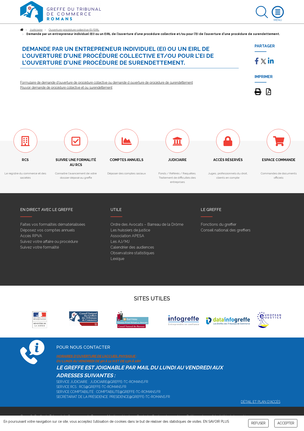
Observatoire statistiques (132, 253)
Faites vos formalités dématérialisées (52, 224)
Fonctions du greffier (218, 224)
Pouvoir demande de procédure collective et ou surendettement (66, 87)
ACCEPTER (285, 423)
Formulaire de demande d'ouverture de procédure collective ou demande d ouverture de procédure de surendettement (106, 82)
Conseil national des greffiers (226, 230)
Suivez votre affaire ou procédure (49, 241)
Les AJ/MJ (119, 241)
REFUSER (258, 423)
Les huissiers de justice (130, 230)
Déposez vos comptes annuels (47, 230)
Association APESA (127, 236)
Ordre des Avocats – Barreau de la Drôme (146, 224)
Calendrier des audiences (132, 247)
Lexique (117, 258)
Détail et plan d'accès (260, 402)
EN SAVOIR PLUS (216, 421)
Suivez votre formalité (39, 247)
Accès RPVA (31, 236)
